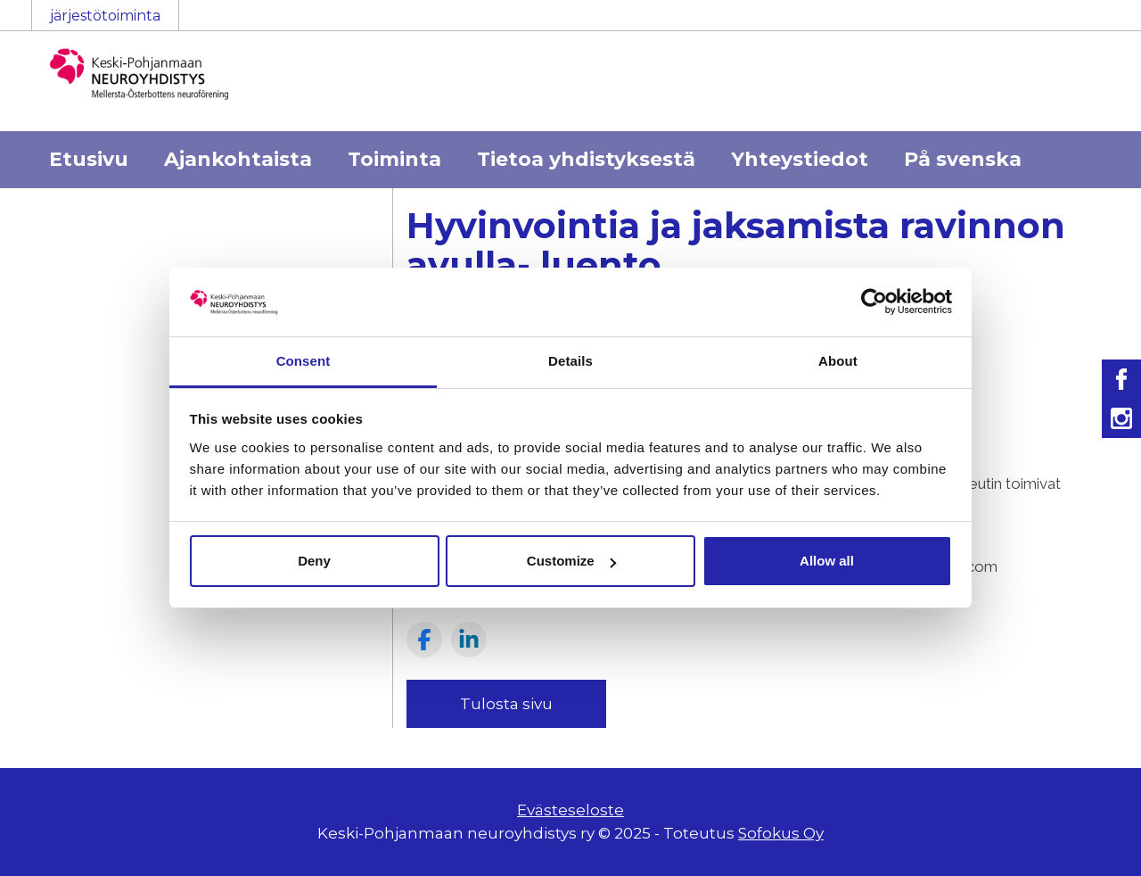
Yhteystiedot (799, 159)
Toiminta (394, 159)
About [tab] (838, 360)
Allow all (827, 560)
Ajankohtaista (238, 159)
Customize (571, 560)
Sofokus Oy (781, 833)
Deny (314, 560)
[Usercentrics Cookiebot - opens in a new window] (874, 301)
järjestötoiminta (105, 15)
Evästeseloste (570, 810)
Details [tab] (570, 360)
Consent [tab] (303, 360)
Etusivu (88, 159)
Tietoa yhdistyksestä (586, 159)
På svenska (963, 159)
